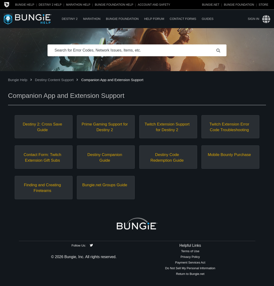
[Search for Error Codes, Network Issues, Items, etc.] (137, 50)
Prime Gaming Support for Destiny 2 (105, 127)
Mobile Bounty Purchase (229, 154)
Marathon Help (78, 4)
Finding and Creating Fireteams (42, 188)
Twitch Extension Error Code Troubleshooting (229, 127)
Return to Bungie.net (190, 274)
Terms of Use (190, 251)
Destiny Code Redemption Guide (167, 157)
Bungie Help (24, 4)
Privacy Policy (190, 257)
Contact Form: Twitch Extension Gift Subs (42, 157)
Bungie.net (210, 4)
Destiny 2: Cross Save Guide (42, 127)
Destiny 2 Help (50, 4)
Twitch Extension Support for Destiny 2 (166, 127)
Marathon (91, 19)
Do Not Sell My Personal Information (190, 268)
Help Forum (154, 19)
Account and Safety (154, 4)
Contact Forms (183, 19)
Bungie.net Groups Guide (104, 185)
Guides (207, 19)
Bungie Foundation (239, 4)
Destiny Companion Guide (104, 157)
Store (263, 4)
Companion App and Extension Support (112, 80)
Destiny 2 (70, 19)
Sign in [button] (253, 19)
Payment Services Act (190, 262)
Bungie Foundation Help (114, 4)
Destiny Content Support (54, 80)
